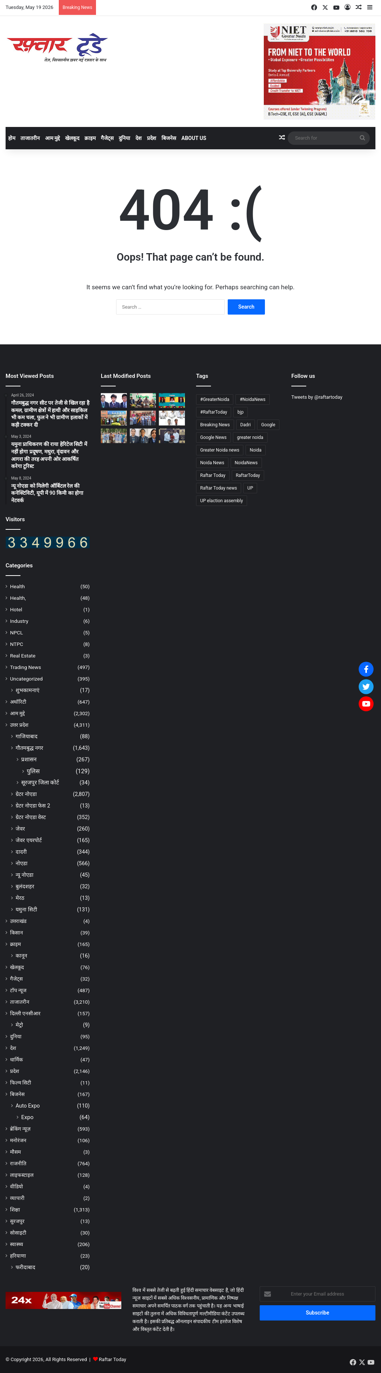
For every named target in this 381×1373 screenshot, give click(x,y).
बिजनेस (168, 138)
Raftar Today (112, 1359)
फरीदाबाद (25, 1267)
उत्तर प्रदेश (19, 725)
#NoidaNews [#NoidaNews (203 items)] (252, 399)
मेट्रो (19, 1025)
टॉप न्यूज (18, 990)
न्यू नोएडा (24, 875)
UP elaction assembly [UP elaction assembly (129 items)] (221, 500)
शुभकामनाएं (27, 690)
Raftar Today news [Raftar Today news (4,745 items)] (218, 488)
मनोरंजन (18, 1140)
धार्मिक (16, 1060)
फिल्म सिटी (20, 1083)
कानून (21, 956)
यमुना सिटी (26, 909)
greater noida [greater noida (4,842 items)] (250, 437)
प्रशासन (28, 759)
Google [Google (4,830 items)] (268, 424)
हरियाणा (18, 1256)
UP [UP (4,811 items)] (250, 488)
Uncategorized (26, 679)
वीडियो (16, 1186)
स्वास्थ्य (16, 1244)
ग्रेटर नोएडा (26, 794)
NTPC (16, 644)
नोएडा (22, 863)
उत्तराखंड (18, 921)
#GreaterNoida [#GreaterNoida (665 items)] (214, 399)
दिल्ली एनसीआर (25, 1013)
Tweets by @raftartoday (316, 397)
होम (11, 138)
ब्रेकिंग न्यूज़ (20, 1129)
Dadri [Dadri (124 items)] (245, 424)
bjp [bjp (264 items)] (240, 412)
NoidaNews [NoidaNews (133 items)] (246, 462)
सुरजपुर (17, 1221)
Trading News (25, 667)
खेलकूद (72, 138)
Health (17, 586)
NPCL (16, 632)
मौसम (15, 1152)
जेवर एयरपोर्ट (29, 840)
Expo (27, 1117)
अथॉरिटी (18, 702)
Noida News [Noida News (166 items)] (212, 462)
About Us (193, 138)
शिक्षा (15, 1210)
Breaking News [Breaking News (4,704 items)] (215, 424)
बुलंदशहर (25, 886)
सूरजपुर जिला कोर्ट (40, 782)
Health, (18, 598)
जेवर (20, 829)
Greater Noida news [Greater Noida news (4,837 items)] (219, 450)
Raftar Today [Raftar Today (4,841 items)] (212, 475)
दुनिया (124, 138)
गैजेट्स (107, 138)
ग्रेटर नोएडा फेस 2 (33, 806)
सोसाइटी (18, 1233)
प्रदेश (151, 138)
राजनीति (18, 1163)
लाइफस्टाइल (21, 1175)
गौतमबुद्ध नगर (29, 748)
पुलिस (33, 771)
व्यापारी (17, 1198)
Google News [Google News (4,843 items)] (213, 437)
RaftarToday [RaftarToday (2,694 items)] (248, 475)
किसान (16, 933)
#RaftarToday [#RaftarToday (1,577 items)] (213, 412)
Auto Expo (28, 1106)
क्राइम (90, 138)
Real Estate (22, 656)
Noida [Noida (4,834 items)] (256, 450)
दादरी (21, 852)
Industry (19, 621)
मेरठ (20, 898)
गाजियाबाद (27, 736)
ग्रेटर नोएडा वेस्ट (31, 817)
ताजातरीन (30, 138)
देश (138, 138)
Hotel (16, 609)
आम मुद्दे (52, 138)
